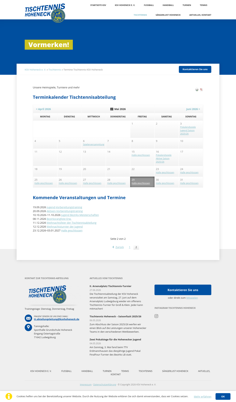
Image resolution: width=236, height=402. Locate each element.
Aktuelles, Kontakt (200, 14)
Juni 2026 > (193, 109)
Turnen (187, 5)
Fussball (149, 5)
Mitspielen (192, 297)
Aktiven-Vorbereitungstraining (65, 211)
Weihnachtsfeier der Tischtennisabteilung (71, 222)
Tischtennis (140, 14)
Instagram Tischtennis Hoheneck (156, 316)
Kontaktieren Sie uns (195, 69)
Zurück (119, 247)
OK (223, 396)
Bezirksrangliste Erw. (59, 219)
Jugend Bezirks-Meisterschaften (80, 215)
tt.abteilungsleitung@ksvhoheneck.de (56, 319)
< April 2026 (43, 109)
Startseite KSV (98, 5)
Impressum (85, 384)
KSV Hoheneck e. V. (125, 5)
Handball (168, 5)
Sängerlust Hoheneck (168, 14)
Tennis (203, 5)
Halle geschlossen (71, 230)
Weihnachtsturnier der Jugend (65, 226)
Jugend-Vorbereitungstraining (64, 207)
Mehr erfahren (202, 396)
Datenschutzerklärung (104, 384)
